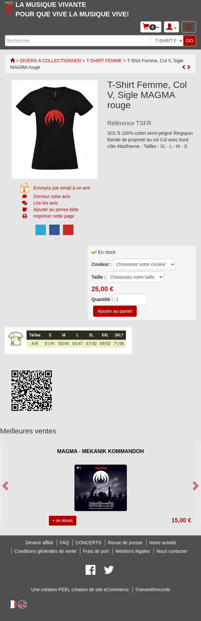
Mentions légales (132, 551)
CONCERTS (88, 542)
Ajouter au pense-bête (56, 209)
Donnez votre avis (51, 196)
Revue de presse (125, 542)
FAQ (64, 542)
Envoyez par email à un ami (61, 187)
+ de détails (62, 520)
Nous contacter (171, 551)
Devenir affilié (39, 542)
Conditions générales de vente (45, 551)
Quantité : (102, 299)
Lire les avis (45, 203)
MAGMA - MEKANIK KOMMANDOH (100, 451)
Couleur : (101, 264)
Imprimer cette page (53, 216)
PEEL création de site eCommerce (94, 589)
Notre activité (162, 542)
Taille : (98, 277)
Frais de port (96, 551)
